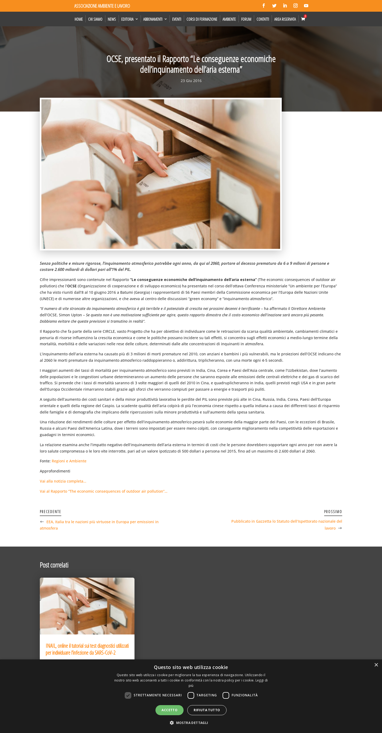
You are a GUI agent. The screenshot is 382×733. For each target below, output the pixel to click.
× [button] (376, 665)
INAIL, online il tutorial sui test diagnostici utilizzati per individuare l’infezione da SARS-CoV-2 (87, 649)
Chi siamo (95, 19)
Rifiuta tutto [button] (207, 710)
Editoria (127, 19)
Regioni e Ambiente (69, 460)
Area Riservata (285, 19)
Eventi (176, 19)
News (112, 19)
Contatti (263, 19)
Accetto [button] (169, 710)
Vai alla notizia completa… (63, 481)
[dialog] (191, 696)
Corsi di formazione (201, 19)
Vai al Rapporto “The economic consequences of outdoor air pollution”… (103, 491)
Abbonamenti (152, 19)
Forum (246, 19)
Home (79, 19)
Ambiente (229, 19)
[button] (191, 723)
